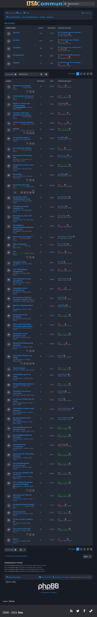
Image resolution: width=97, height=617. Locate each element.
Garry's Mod (11, 28)
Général (16, 33)
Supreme (63, 155)
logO (62, 148)
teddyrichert (64, 34)
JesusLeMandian (66, 408)
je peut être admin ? (21, 138)
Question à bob (19, 262)
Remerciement (19, 512)
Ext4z (62, 85)
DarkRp (16, 40)
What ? (16, 539)
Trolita (18, 523)
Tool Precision (19, 368)
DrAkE (18, 139)
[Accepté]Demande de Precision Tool (22, 428)
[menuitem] (26, 13)
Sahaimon (19, 513)
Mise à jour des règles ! (23, 237)
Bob (61, 262)
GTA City (12, 601)
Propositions (18, 55)
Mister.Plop (20, 98)
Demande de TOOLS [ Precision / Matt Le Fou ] (23, 299)
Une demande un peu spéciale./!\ (22, 280)
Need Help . (18, 174)
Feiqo (17, 273)
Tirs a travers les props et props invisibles (23, 483)
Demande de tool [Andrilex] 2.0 (20, 289)
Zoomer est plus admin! (23, 122)
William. (16, 129)
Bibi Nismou (20, 359)
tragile (18, 395)
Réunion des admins (22, 86)
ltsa (20, 612)
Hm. (14, 251)
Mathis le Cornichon (22, 159)
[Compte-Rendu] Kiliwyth (23, 504)
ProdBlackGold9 (21, 403)
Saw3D (62, 343)
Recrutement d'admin (22, 148)
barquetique (64, 197)
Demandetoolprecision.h (23, 384)
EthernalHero (20, 282)
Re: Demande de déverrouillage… (70, 62)
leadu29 (18, 169)
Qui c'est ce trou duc (22, 529)
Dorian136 (19, 220)
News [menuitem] (20, 13)
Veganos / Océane (66, 236)
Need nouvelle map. (21, 185)
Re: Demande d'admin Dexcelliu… (70, 32)
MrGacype (19, 439)
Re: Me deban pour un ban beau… (70, 47)
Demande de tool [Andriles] (20, 316)
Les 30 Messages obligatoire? (20, 270)
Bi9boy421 (19, 378)
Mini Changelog (19, 244)
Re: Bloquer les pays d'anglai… (69, 40)
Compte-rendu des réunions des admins (22, 114)
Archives (9, 23)
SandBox (17, 48)
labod (17, 124)
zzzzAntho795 (20, 176)
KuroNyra (63, 244)
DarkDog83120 (21, 107)
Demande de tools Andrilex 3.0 (20, 207)
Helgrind (63, 64)
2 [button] (81, 73)
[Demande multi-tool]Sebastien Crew (21, 198)
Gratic (17, 301)
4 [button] (87, 73)
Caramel (18, 201)
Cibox (62, 49)
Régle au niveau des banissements (21, 104)
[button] (91, 73)
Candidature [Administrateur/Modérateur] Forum (23, 227)
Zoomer (63, 103)
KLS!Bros (19, 458)
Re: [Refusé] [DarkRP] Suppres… (69, 55)
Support (16, 63)
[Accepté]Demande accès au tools (21, 464)
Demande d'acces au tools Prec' (22, 392)
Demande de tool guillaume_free (20, 335)
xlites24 (18, 210)
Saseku (63, 41)
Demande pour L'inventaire (19, 445)
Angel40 (18, 467)
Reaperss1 (19, 448)
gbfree (18, 337)
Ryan (17, 370)
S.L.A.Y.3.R (64, 56)
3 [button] (84, 73)
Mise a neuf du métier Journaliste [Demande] (22, 325)
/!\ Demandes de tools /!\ (23, 96)
